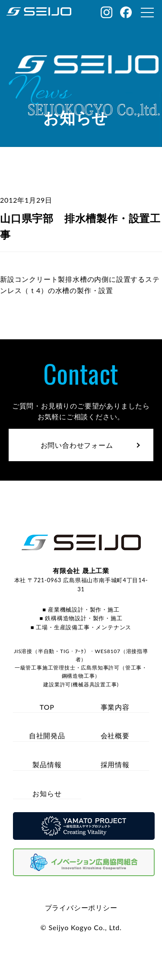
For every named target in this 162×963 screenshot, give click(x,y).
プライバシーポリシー (81, 907)
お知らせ (46, 793)
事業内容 (115, 707)
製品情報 (46, 764)
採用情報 (115, 764)
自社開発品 (47, 735)
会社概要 (115, 735)
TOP (47, 707)
